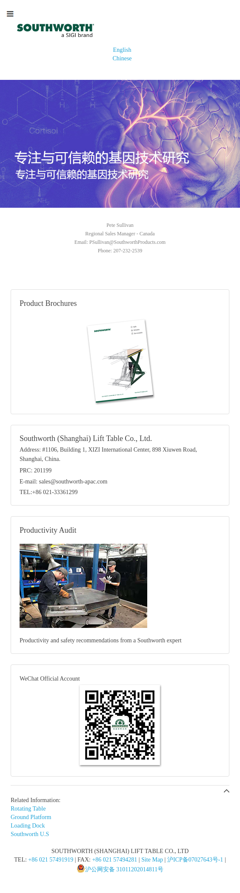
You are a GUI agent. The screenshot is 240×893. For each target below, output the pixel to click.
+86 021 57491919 (50, 859)
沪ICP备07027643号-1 (195, 859)
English (122, 50)
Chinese (121, 58)
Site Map (152, 859)
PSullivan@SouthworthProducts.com (127, 242)
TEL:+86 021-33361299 (49, 492)
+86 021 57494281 (114, 859)
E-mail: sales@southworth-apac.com (64, 481)
